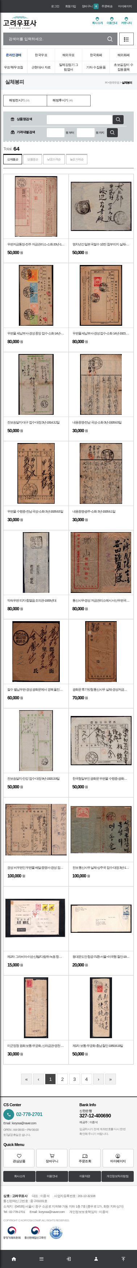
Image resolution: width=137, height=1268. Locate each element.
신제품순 (12, 159)
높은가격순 (77, 159)
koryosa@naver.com (24, 1123)
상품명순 (32, 159)
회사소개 (19, 1176)
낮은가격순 (54, 159)
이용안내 (52, 1176)
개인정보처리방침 (117, 1176)
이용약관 (84, 1176)
